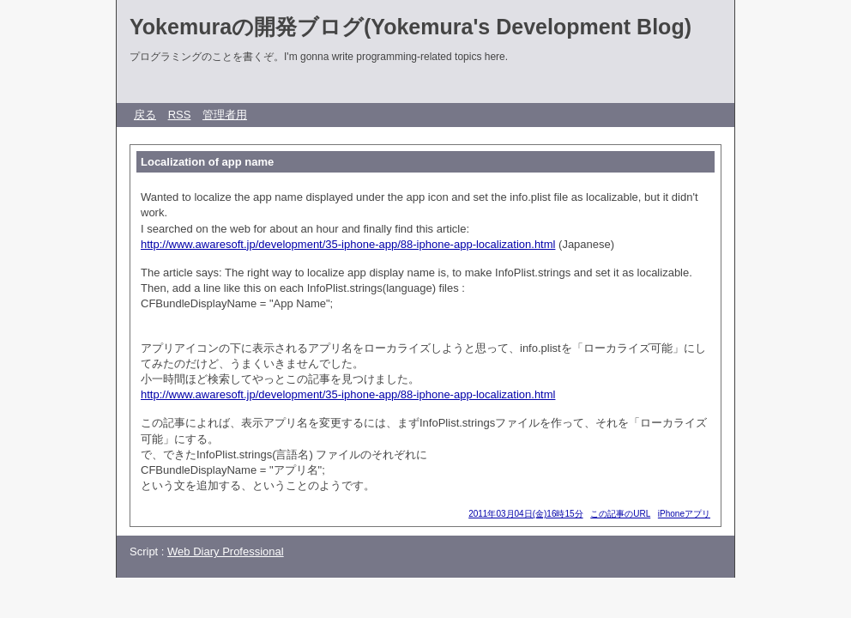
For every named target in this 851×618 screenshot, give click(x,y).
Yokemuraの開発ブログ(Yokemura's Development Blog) (410, 27)
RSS (179, 114)
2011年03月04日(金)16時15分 (525, 513)
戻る (145, 114)
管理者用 (224, 114)
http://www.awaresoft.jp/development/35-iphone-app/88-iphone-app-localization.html (348, 244)
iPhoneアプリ (684, 513)
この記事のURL (620, 513)
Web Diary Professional (225, 551)
